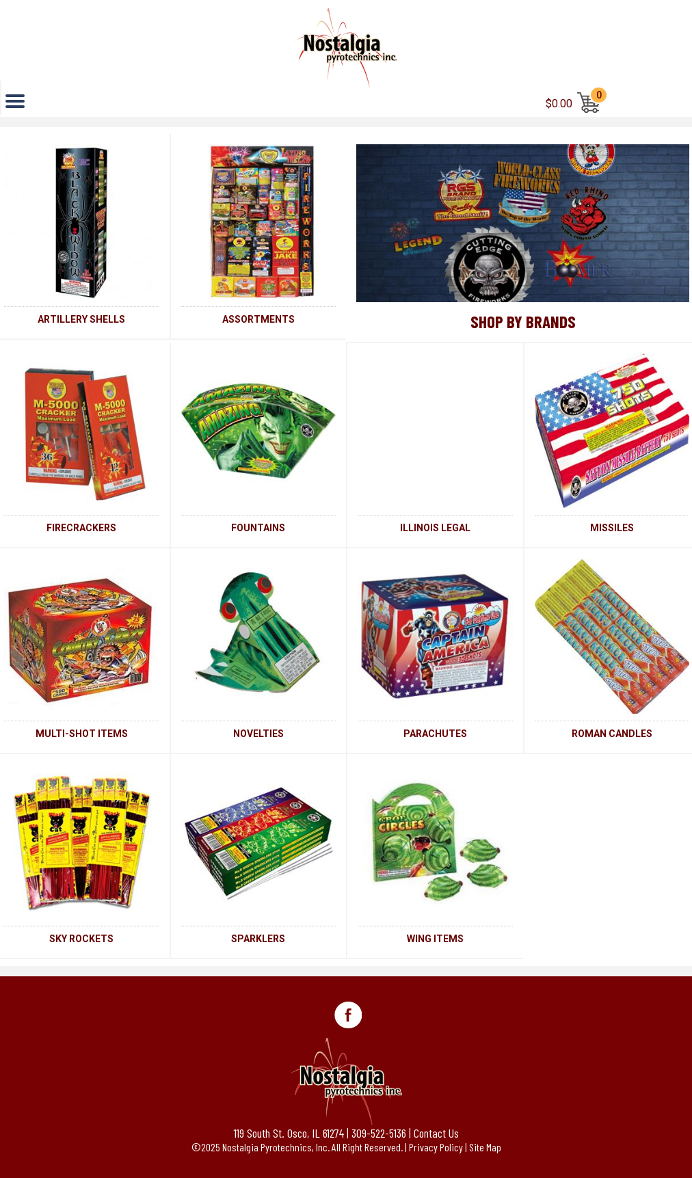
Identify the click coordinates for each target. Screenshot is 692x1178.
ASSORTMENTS (258, 319)
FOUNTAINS (258, 527)
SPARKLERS (258, 938)
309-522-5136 (378, 1132)
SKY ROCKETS (81, 938)
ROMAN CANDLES (612, 733)
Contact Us (436, 1132)
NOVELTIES (258, 733)
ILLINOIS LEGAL (435, 527)
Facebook (348, 1015)
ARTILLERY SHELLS (81, 319)
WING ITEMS (435, 938)
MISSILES (612, 527)
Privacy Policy (436, 1146)
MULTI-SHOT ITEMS (82, 733)
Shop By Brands (523, 321)
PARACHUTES (435, 733)
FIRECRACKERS (81, 527)
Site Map (485, 1146)
